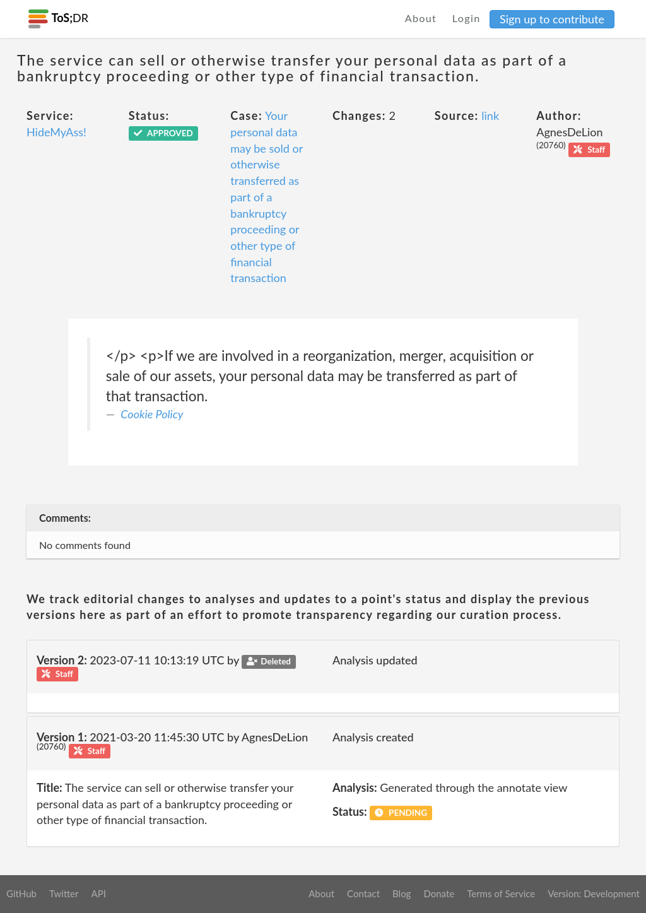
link (490, 115)
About (421, 18)
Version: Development (594, 893)
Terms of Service (501, 893)
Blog (401, 893)
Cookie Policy (151, 414)
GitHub (21, 893)
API (98, 893)
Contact (363, 893)
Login (466, 18)
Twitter (64, 893)
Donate (438, 893)
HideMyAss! (56, 132)
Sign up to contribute (552, 19)
